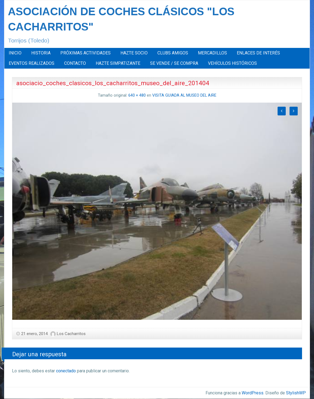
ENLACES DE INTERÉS (258, 53)
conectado (66, 370)
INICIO (15, 53)
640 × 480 (137, 95)
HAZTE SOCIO (134, 53)
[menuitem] (15, 53)
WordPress (252, 392)
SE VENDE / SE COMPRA (174, 63)
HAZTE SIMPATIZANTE (118, 63)
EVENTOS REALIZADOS (31, 63)
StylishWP (296, 392)
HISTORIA (41, 53)
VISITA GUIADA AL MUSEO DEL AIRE (184, 95)
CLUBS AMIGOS (172, 53)
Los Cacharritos (71, 333)
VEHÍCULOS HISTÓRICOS (232, 63)
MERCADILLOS (212, 53)
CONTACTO (75, 63)
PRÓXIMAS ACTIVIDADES (85, 53)
